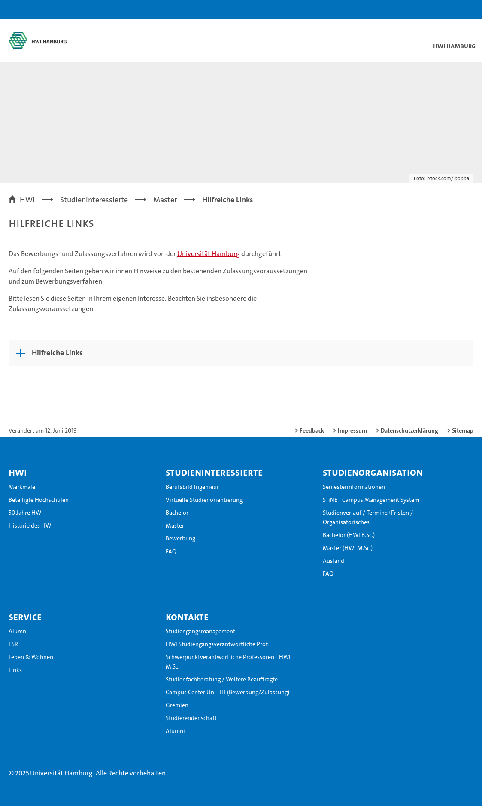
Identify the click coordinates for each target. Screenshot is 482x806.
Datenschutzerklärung (409, 430)
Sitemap (462, 430)
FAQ (171, 551)
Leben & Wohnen (31, 657)
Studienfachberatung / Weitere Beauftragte (222, 679)
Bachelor (177, 512)
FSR (13, 644)
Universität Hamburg (208, 253)
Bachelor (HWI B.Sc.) (349, 535)
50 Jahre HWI (26, 512)
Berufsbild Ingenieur (192, 487)
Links (15, 670)
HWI (18, 472)
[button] (448, 9)
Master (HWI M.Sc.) (348, 548)
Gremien (177, 705)
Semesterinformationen (354, 487)
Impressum (352, 430)
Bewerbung (180, 538)
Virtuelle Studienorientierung (204, 500)
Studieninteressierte (214, 472)
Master (175, 525)
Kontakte (187, 616)
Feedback (312, 430)
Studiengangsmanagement (200, 631)
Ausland (333, 561)
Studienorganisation (373, 472)
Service (25, 616)
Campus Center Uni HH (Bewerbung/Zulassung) (227, 692)
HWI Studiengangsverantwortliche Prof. (217, 644)
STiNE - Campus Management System (371, 500)
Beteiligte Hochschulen (39, 500)
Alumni (18, 631)
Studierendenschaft (191, 718)
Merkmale (22, 487)
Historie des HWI (31, 525)
